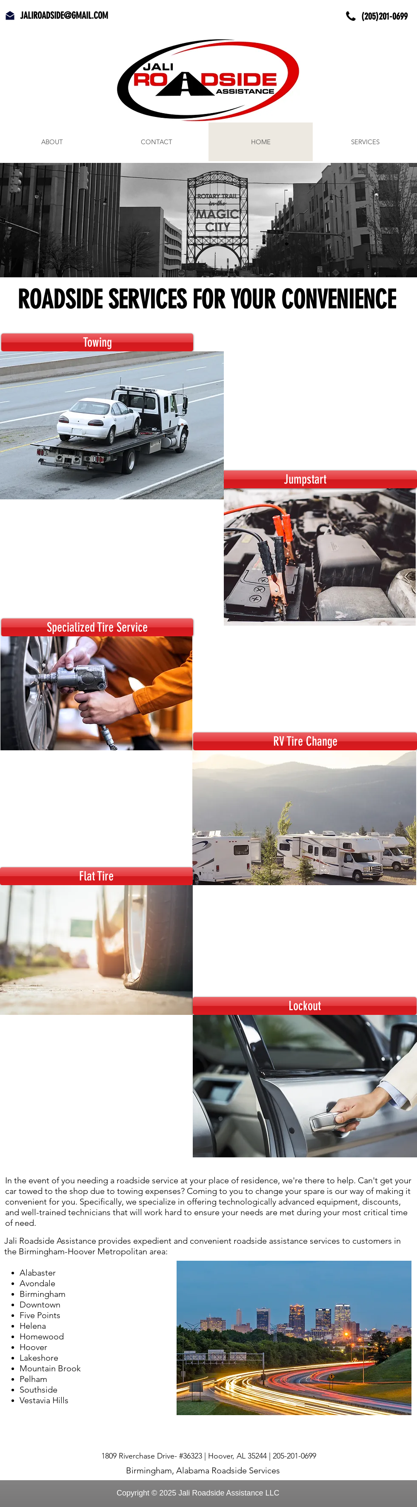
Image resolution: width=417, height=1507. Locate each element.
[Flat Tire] (96, 876)
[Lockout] (305, 1006)
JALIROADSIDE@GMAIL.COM (64, 15)
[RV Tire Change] (305, 741)
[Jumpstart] (305, 479)
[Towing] (97, 342)
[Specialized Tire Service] (97, 627)
